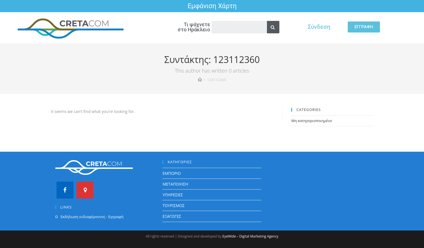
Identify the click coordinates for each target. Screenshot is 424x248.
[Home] (200, 79)
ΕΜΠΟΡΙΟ (171, 173)
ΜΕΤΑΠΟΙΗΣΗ (175, 184)
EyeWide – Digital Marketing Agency (250, 236)
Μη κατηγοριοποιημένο (311, 120)
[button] (364, 26)
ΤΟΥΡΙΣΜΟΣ (173, 205)
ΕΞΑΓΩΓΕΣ (171, 216)
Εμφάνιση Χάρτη (212, 6)
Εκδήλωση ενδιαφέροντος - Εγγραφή (92, 216)
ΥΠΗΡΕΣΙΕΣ (172, 194)
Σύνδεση (319, 26)
